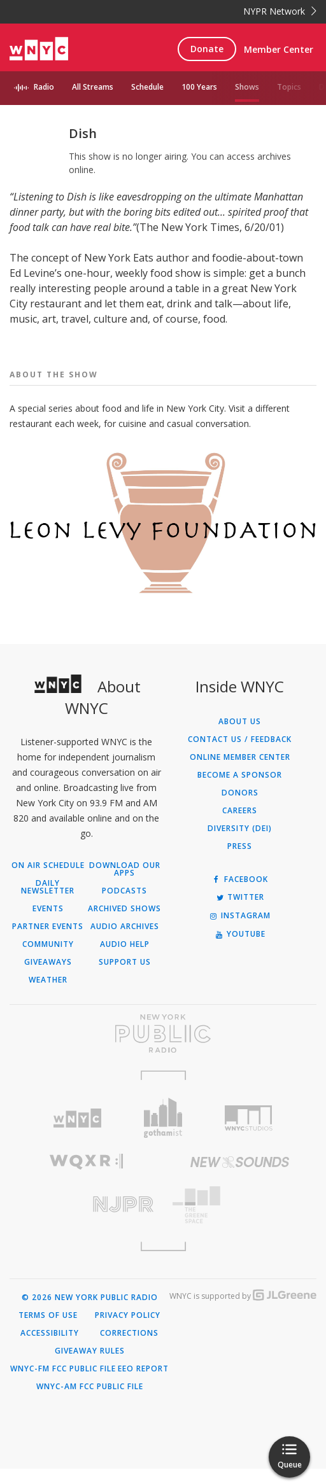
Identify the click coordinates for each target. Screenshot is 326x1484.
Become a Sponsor (239, 790)
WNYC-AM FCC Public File (89, 1402)
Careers (239, 826)
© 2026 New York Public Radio (90, 1313)
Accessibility (49, 1348)
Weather (48, 995)
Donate (206, 49)
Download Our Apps (124, 884)
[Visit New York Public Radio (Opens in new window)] (163, 1049)
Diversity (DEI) (240, 844)
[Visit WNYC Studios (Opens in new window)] (249, 1133)
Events (48, 924)
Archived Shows (124, 924)
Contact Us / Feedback (240, 755)
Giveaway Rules (90, 1366)
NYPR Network (279, 11)
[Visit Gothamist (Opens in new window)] (163, 1133)
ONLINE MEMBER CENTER (240, 772)
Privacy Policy (127, 1330)
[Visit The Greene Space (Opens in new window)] (239, 1220)
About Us (239, 737)
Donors (240, 808)
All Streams (92, 86)
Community (48, 959)
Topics (289, 86)
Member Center (278, 49)
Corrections (129, 1348)
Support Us (125, 977)
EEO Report (143, 1384)
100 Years (199, 86)
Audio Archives (124, 942)
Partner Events (47, 942)
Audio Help (125, 959)
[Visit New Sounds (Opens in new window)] (239, 1177)
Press (239, 861)
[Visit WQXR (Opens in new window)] (86, 1177)
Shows (247, 86)
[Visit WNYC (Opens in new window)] (77, 1134)
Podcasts (124, 906)
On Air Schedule (48, 881)
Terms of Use (48, 1330)
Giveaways (48, 977)
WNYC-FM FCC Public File (63, 1384)
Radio (44, 86)
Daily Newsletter (47, 902)
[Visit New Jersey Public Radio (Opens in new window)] (86, 1220)
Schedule (147, 86)
